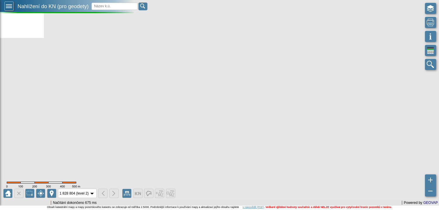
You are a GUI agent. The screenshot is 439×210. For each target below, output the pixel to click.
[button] (9, 6)
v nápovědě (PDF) (253, 207)
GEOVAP (430, 203)
